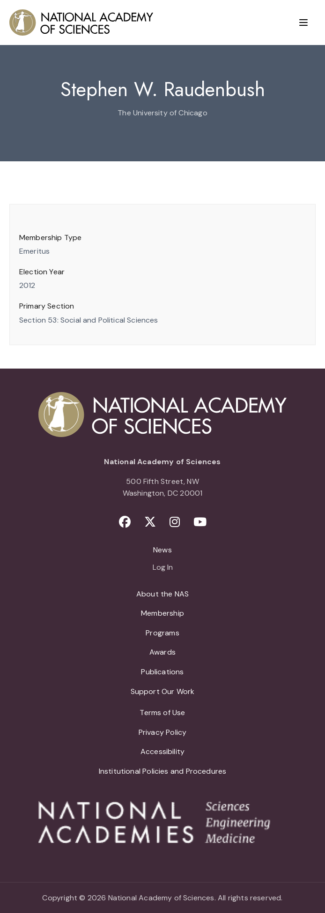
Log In (163, 568)
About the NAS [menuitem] (162, 594)
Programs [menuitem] (162, 633)
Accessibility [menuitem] (162, 751)
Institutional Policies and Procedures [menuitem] (163, 771)
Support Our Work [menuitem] (163, 691)
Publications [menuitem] (162, 672)
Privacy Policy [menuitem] (163, 732)
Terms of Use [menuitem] (162, 712)
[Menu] (303, 22)
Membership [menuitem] (162, 613)
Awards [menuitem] (162, 652)
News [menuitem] (162, 550)
